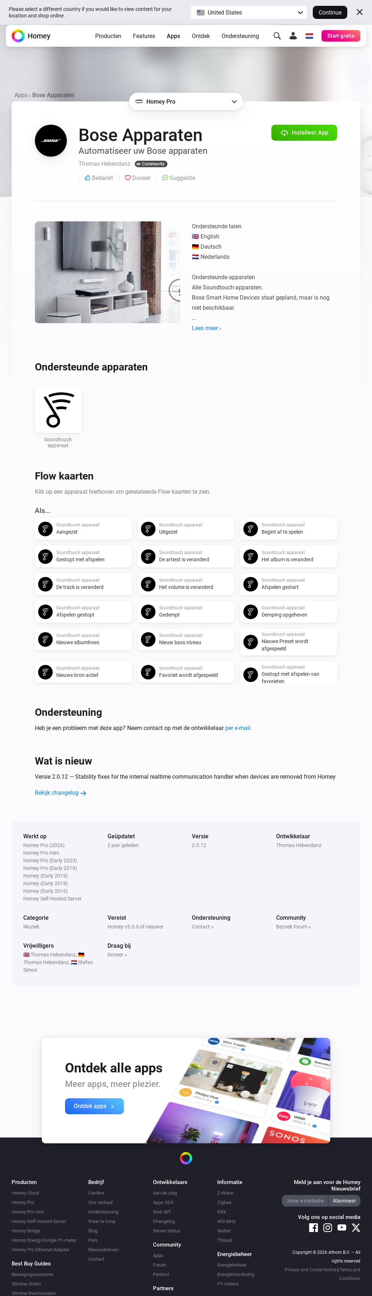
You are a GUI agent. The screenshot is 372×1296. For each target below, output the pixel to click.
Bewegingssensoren (33, 1274)
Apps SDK (163, 1202)
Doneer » (117, 955)
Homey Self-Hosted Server (39, 1221)
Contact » (203, 927)
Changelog (164, 1221)
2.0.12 (199, 845)
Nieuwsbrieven (103, 1249)
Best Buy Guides (31, 1263)
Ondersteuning (240, 41)
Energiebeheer (232, 1265)
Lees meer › (206, 328)
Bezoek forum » (293, 927)
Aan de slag (165, 1193)
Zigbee (224, 1202)
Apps (173, 41)
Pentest (161, 1274)
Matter (224, 1230)
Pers (93, 1240)
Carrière (96, 1193)
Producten (108, 41)
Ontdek (201, 41)
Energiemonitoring (235, 1274)
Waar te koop (102, 1221)
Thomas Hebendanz (299, 845)
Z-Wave (225, 1193)
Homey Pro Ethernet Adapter (40, 1249)
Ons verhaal (100, 1202)
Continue (330, 12)
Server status (166, 1230)
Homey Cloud (25, 1193)
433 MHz (226, 1221)
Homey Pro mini (28, 1212)
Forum (159, 1265)
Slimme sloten (26, 1284)
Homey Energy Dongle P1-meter (44, 1240)
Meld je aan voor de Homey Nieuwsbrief (327, 1185)
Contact (96, 1259)
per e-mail (237, 728)
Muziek (31, 927)
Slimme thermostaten (34, 1293)
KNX (221, 1212)
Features (144, 41)
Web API (162, 1212)
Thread (224, 1240)
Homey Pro (23, 1202)
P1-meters (228, 1284)
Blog (92, 1230)
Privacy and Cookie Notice (310, 1269)
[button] (249, 12)
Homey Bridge (26, 1230)
